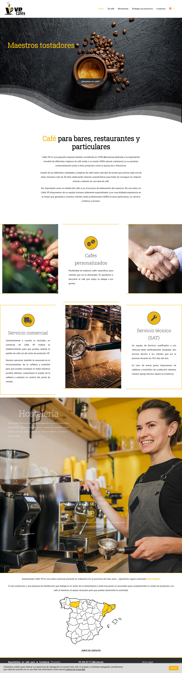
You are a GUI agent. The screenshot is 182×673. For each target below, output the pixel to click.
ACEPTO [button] (174, 668)
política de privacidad (75, 669)
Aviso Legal (147, 661)
